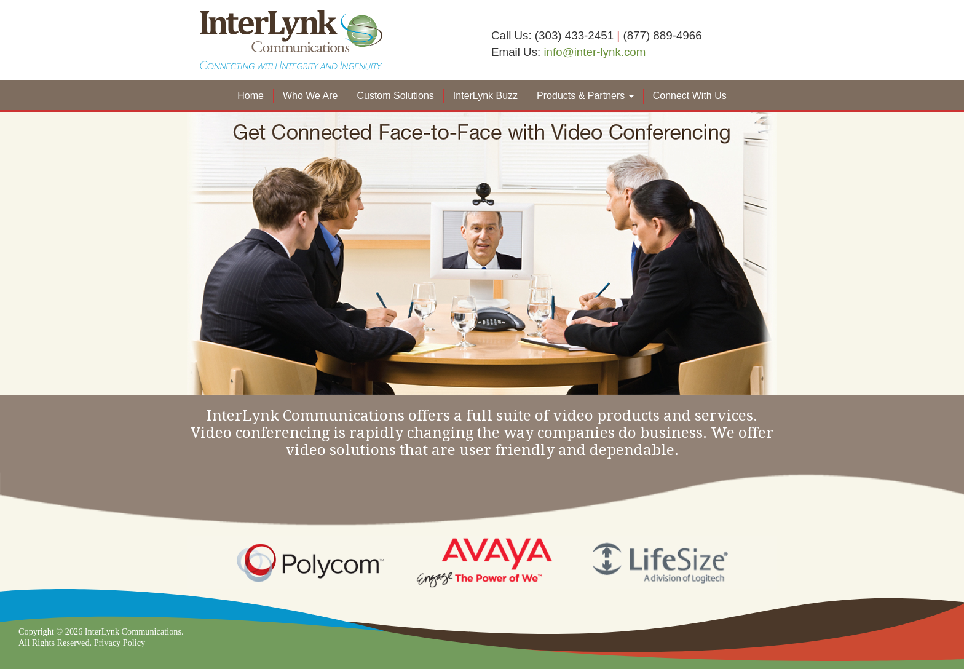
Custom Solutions (395, 95)
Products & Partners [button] (585, 95)
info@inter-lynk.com (594, 52)
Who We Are (310, 95)
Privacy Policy (120, 642)
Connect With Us (690, 95)
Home (250, 95)
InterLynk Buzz (485, 95)
